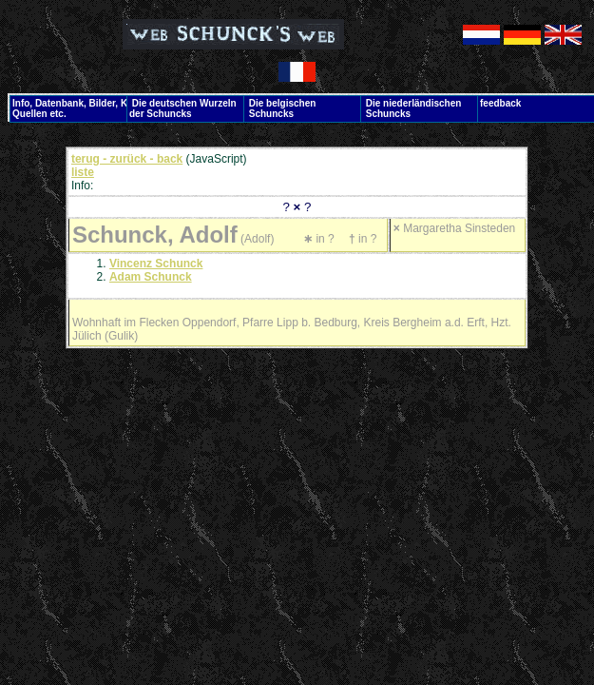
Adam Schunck (150, 277)
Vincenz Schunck (155, 263)
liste (82, 172)
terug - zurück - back (126, 159)
